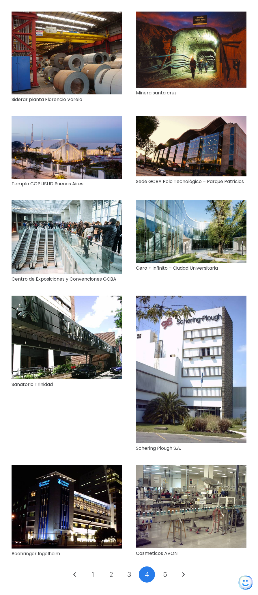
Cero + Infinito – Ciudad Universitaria (177, 268)
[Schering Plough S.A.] (191, 299)
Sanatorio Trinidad (32, 384)
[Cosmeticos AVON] (191, 469)
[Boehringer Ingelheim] (67, 469)
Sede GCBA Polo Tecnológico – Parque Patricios (190, 181)
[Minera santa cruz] (191, 15)
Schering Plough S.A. (158, 448)
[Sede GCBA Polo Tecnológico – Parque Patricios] (191, 120)
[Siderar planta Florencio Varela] (67, 15)
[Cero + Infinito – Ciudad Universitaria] (191, 204)
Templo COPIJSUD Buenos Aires (47, 183)
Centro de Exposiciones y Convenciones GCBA (64, 279)
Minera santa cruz (156, 92)
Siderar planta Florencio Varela (47, 99)
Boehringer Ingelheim (36, 553)
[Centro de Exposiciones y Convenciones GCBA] (67, 204)
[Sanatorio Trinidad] (67, 299)
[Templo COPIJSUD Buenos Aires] (67, 120)
